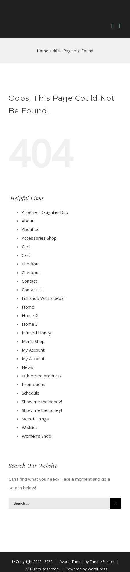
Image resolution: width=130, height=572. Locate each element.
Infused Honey (36, 333)
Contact (29, 281)
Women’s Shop (36, 436)
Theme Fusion (102, 561)
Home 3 (30, 324)
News (27, 367)
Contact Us (33, 289)
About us (30, 229)
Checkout (31, 264)
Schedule (30, 393)
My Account (33, 350)
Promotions (33, 384)
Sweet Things (35, 419)
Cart (26, 246)
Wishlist (29, 427)
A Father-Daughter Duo (45, 212)
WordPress (97, 568)
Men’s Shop (33, 341)
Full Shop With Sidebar (43, 298)
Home (28, 307)
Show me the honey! (42, 401)
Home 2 (30, 315)
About (28, 221)
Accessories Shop (39, 238)
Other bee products (42, 376)
